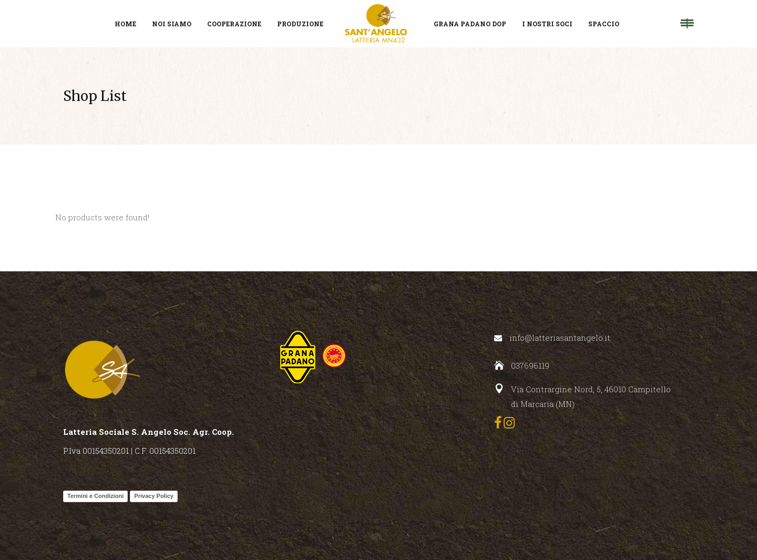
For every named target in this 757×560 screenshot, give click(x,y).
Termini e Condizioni (95, 496)
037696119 (530, 365)
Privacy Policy (153, 496)
